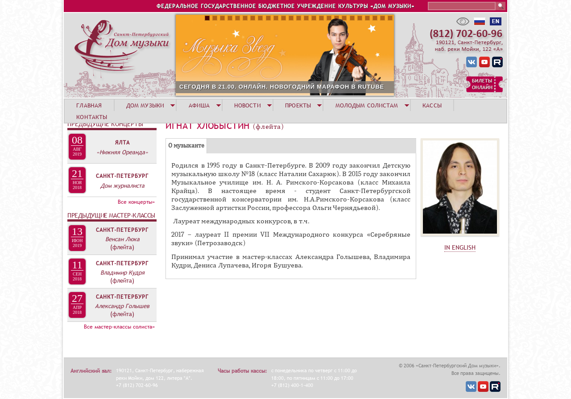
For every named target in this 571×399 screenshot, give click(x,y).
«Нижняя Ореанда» (122, 152)
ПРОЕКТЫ (298, 105)
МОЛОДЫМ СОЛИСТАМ (366, 105)
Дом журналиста (122, 185)
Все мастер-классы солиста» (119, 327)
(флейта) (122, 247)
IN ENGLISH (460, 247)
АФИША (199, 105)
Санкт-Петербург (122, 176)
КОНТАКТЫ (91, 117)
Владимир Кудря (122, 272)
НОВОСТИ (247, 105)
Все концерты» (136, 202)
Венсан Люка (122, 239)
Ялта (122, 143)
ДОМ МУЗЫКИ (145, 105)
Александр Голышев (122, 306)
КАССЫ (432, 105)
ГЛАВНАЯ (89, 105)
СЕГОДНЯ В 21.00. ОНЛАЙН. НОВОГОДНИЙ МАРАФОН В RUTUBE (281, 86)
